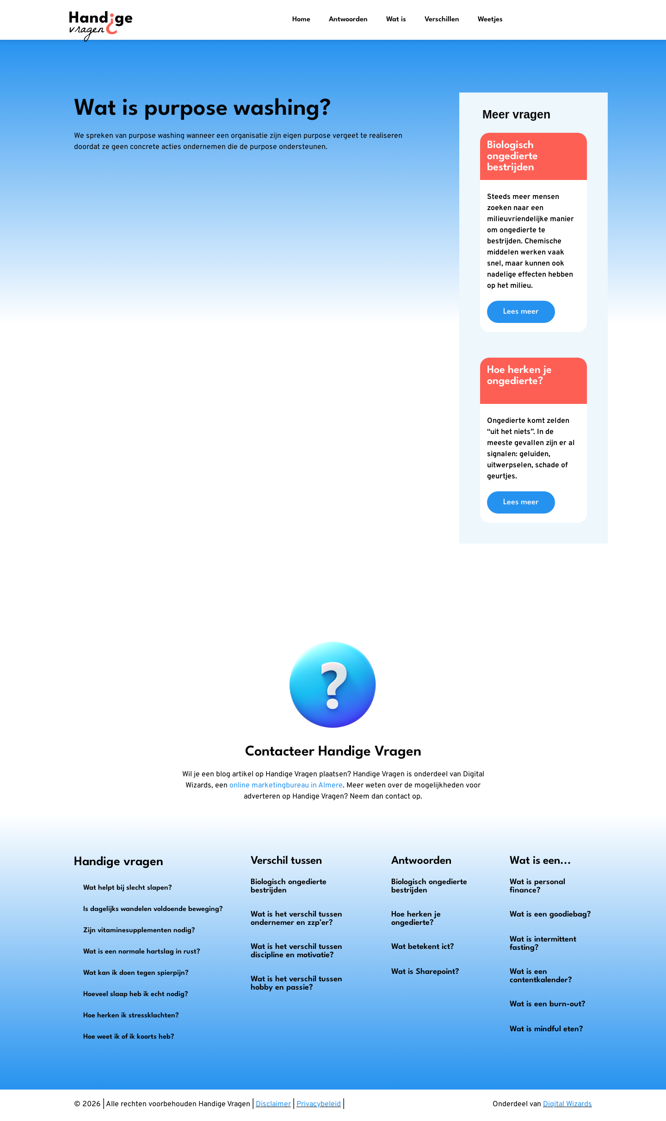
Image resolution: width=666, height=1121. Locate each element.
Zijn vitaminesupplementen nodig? (139, 930)
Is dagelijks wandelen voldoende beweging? (153, 909)
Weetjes (490, 19)
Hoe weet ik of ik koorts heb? (128, 1037)
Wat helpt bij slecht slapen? (127, 888)
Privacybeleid (318, 1104)
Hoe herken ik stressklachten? (131, 1015)
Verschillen (442, 19)
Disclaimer (273, 1104)
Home (301, 19)
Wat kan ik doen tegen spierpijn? (136, 973)
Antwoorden (348, 19)
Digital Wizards (567, 1104)
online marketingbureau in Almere (286, 785)
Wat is (396, 19)
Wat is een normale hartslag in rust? (141, 951)
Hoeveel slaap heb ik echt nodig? (135, 994)
